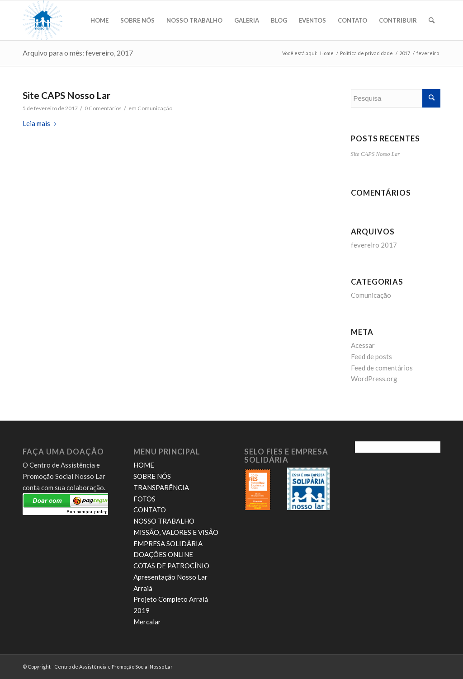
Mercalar (147, 622)
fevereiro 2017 (374, 245)
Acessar (363, 345)
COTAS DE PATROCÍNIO (171, 566)
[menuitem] (99, 20)
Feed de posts (371, 356)
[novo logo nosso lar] (42, 20)
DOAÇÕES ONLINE (163, 554)
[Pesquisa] (431, 20)
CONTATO (149, 510)
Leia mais (41, 123)
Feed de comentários (382, 368)
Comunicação (154, 108)
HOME (143, 465)
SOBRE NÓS (152, 476)
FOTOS (144, 499)
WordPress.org (374, 379)
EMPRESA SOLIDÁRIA (168, 543)
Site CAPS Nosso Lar (66, 95)
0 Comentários (103, 108)
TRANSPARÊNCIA (161, 487)
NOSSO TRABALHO (163, 521)
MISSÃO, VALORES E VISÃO (175, 532)
